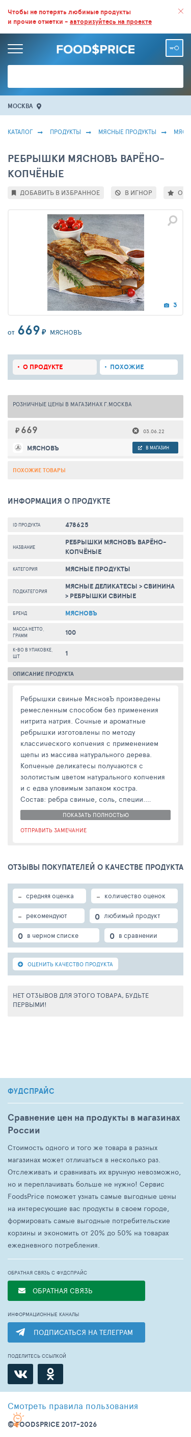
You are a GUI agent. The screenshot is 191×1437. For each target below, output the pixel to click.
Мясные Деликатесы (101, 586)
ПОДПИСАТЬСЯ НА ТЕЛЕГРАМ (83, 1332)
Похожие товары (39, 470)
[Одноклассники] (50, 1374)
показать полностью (96, 815)
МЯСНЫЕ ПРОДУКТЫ (127, 131)
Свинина (159, 586)
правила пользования (73, 1405)
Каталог (20, 131)
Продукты (65, 131)
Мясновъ (81, 613)
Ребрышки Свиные (103, 596)
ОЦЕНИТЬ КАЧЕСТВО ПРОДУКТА (65, 964)
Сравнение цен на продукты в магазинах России (94, 1123)
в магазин (153, 447)
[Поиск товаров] (95, 76)
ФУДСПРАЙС (31, 1091)
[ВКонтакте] (20, 1374)
